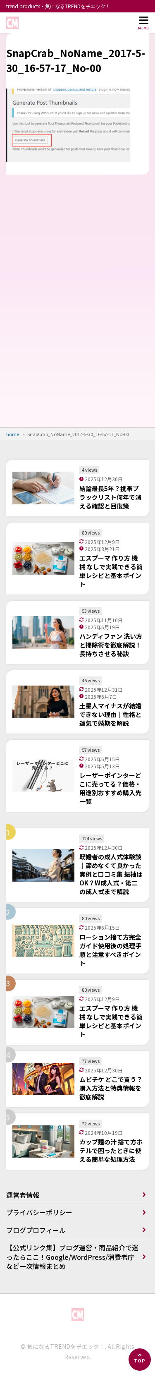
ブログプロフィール (36, 1230)
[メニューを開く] (143, 22)
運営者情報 (22, 1195)
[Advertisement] (77, 325)
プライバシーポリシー (39, 1212)
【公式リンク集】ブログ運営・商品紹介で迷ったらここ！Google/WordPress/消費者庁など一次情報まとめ (72, 1256)
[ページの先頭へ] (140, 1359)
